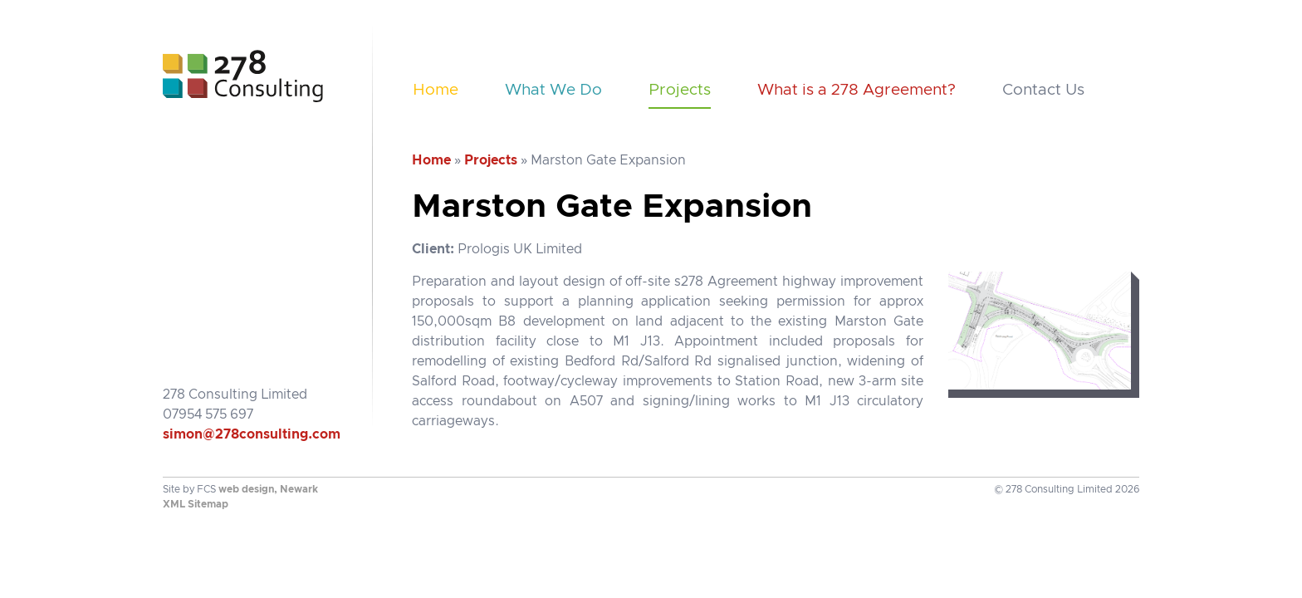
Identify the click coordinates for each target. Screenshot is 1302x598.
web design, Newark (268, 489)
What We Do (553, 90)
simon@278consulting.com (251, 434)
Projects (680, 90)
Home (435, 90)
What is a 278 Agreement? (856, 90)
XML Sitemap (195, 504)
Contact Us (1043, 90)
